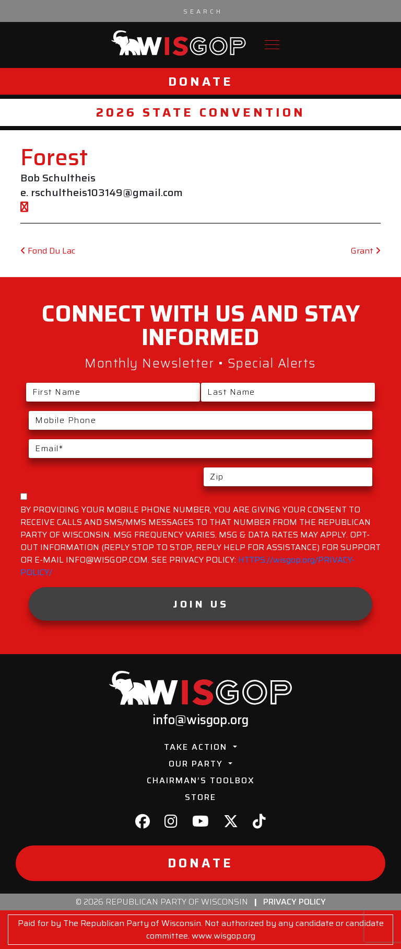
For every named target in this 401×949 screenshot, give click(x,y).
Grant (366, 250)
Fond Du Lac (47, 250)
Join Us (201, 604)
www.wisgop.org (223, 935)
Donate (200, 81)
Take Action (197, 746)
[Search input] (203, 11)
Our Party (197, 763)
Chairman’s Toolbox (201, 780)
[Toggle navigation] (272, 45)
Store (200, 797)
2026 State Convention (200, 112)
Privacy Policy (294, 901)
